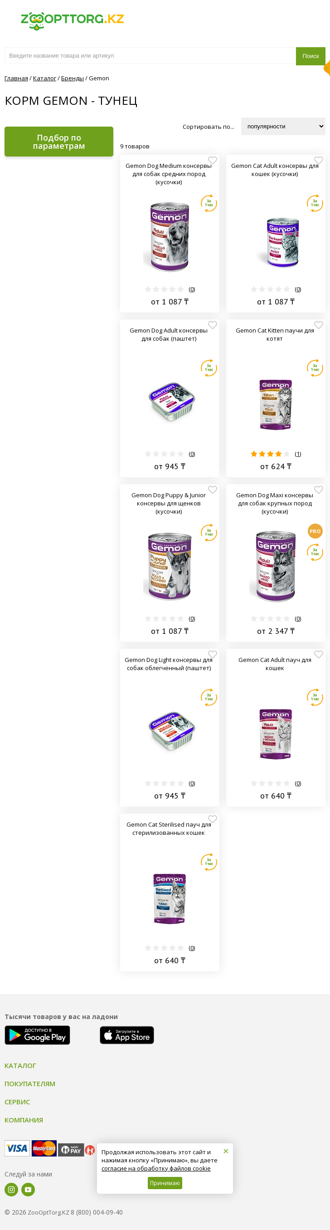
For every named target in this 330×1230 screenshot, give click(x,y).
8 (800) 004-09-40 (97, 1212)
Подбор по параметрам (59, 141)
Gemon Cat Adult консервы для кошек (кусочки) (275, 170)
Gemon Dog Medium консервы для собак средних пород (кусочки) (169, 174)
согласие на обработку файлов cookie (156, 1168)
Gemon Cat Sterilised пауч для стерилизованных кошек (168, 828)
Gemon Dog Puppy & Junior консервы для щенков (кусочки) (168, 503)
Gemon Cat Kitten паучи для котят (275, 334)
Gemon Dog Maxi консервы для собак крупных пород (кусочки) (274, 503)
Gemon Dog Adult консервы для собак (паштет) (169, 334)
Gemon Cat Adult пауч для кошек (274, 664)
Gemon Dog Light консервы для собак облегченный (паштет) (169, 664)
